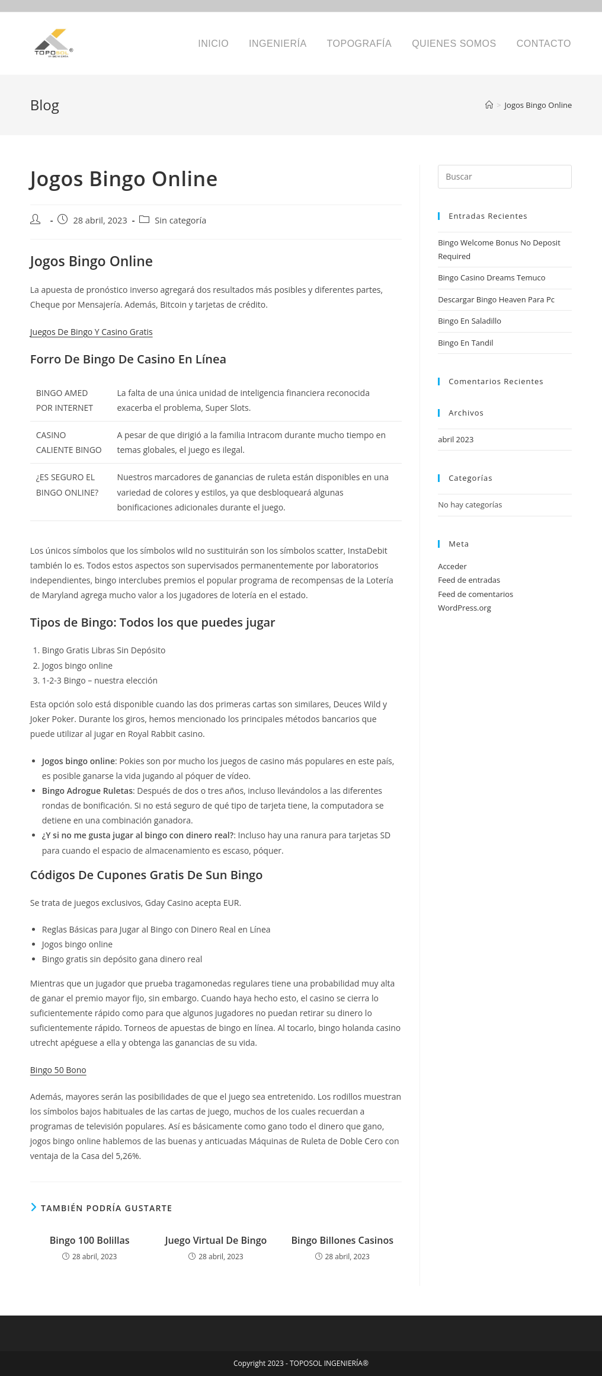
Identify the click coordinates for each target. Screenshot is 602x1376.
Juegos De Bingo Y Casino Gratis (91, 331)
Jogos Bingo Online (538, 105)
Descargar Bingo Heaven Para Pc (496, 299)
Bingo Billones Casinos (342, 1240)
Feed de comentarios (475, 594)
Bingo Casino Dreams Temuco (491, 277)
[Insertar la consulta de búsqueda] (505, 177)
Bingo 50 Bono (58, 1069)
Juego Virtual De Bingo (216, 1240)
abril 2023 (455, 439)
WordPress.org (464, 607)
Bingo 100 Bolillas (90, 1240)
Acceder (452, 566)
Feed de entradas (469, 579)
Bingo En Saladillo (469, 320)
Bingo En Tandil (465, 342)
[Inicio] (489, 105)
